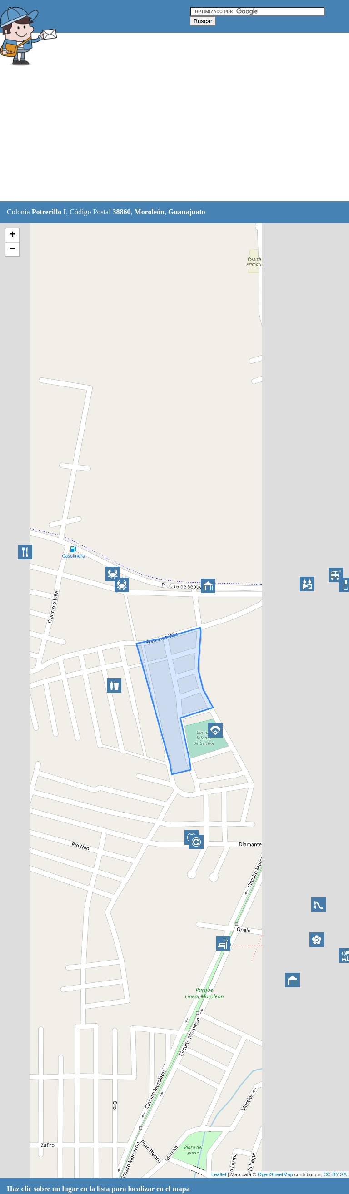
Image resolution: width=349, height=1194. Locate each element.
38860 (122, 212)
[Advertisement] (165, 134)
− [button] (12, 249)
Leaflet (218, 1174)
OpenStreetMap (275, 1174)
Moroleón (150, 212)
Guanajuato (186, 212)
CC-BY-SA (335, 1174)
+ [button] (12, 235)
